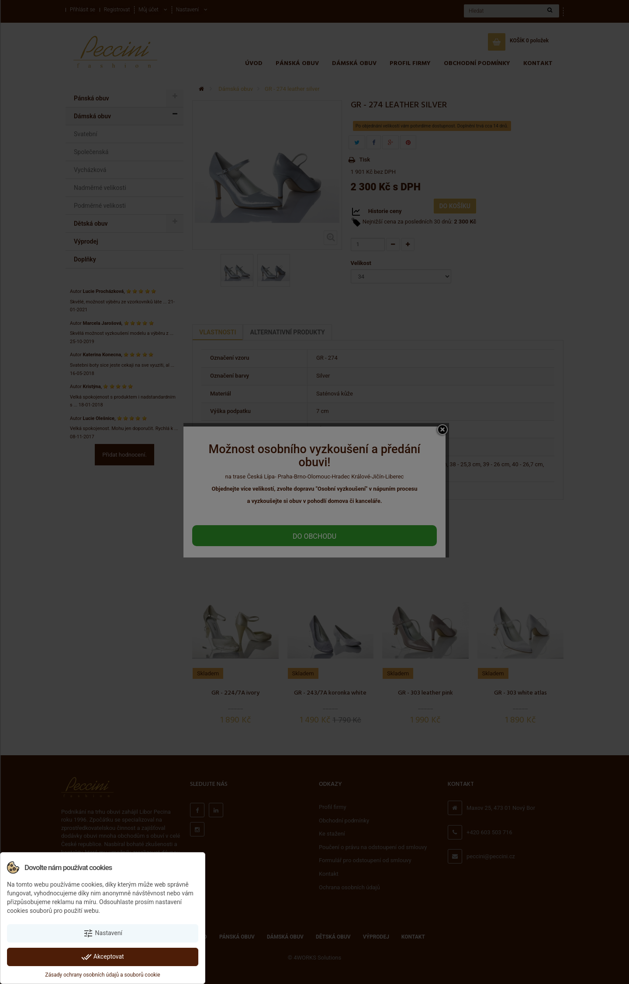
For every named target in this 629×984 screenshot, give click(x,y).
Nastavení (102, 933)
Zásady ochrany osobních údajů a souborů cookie (102, 975)
